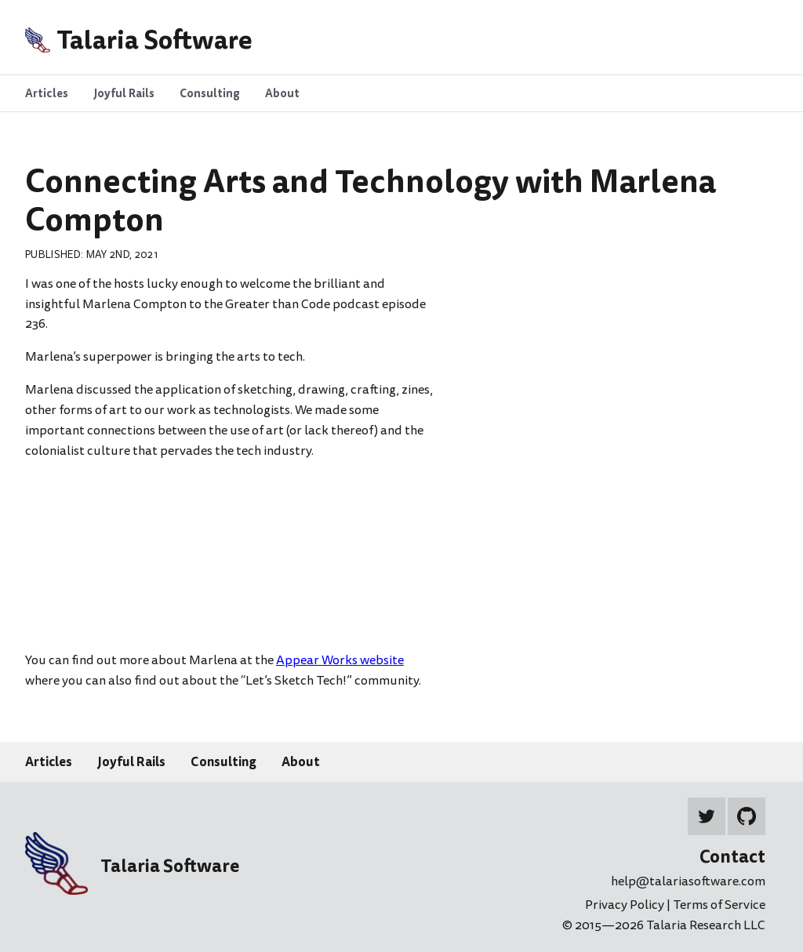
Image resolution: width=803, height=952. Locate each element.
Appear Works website (340, 660)
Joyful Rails (131, 761)
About (301, 761)
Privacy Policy (626, 905)
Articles (48, 761)
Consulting (223, 761)
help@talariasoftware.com (688, 881)
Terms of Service (719, 905)
